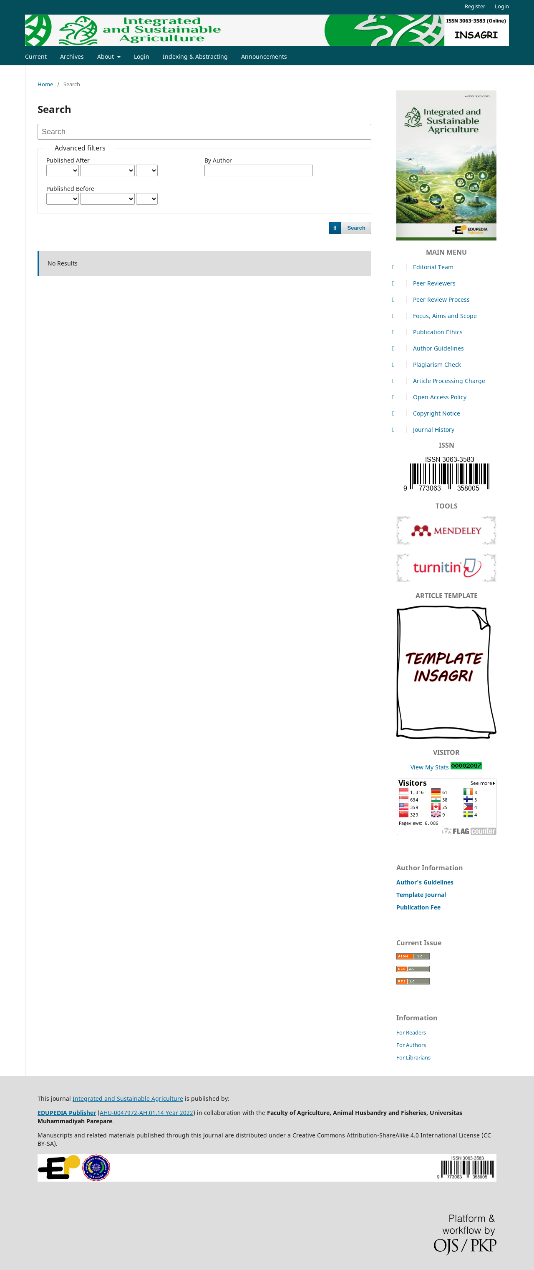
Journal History (425, 429)
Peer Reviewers (426, 283)
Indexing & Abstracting (195, 56)
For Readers (411, 1032)
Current (36, 56)
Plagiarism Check (428, 364)
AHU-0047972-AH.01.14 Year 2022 (146, 1113)
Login (141, 56)
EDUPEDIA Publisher (67, 1113)
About (106, 56)
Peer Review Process (433, 299)
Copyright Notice (428, 413)
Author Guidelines (430, 348)
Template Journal (421, 895)
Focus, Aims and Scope (436, 316)
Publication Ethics (429, 332)
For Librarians (413, 1057)
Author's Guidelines (424, 882)
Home (45, 84)
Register (475, 6)
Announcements (264, 56)
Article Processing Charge (440, 381)
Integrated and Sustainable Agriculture (128, 1098)
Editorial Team (424, 267)
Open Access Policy (431, 397)
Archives (72, 56)
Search (356, 228)
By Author (218, 160)
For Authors (411, 1045)
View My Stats (430, 767)
